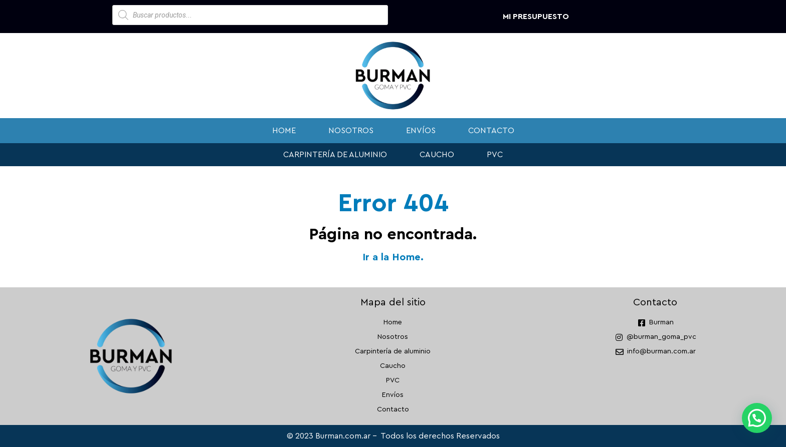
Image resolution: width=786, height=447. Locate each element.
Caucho (437, 155)
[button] (757, 418)
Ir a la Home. (393, 257)
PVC (495, 155)
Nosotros (350, 131)
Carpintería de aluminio (335, 155)
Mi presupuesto (536, 17)
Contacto (491, 131)
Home (284, 131)
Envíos (421, 131)
